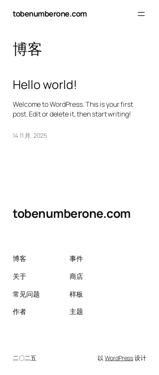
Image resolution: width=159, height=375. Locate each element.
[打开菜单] (141, 14)
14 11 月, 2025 (30, 135)
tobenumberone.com (50, 13)
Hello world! (45, 85)
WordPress (119, 358)
